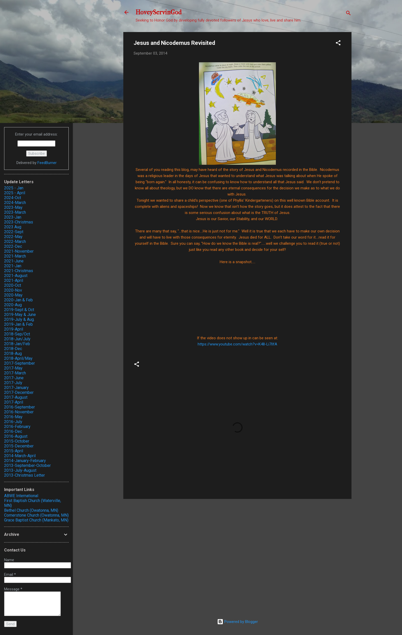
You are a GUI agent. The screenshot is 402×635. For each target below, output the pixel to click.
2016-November (19, 411)
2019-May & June (20, 314)
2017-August (15, 397)
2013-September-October (27, 465)
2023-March (15, 212)
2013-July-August (20, 470)
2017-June (14, 377)
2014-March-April (20, 455)
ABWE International (21, 495)
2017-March (15, 373)
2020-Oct (12, 285)
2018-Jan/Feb (17, 343)
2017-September (19, 363)
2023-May (13, 207)
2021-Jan (12, 265)
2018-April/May (18, 358)
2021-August (15, 275)
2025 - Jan (13, 188)
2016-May (13, 416)
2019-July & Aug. (19, 319)
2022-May (13, 236)
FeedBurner (47, 162)
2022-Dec (13, 246)
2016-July (13, 421)
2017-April (13, 402)
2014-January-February (25, 460)
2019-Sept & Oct (19, 309)
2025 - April (14, 192)
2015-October (16, 441)
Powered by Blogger (237, 621)
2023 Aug (12, 226)
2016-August (15, 436)
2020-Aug (13, 304)
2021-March (15, 256)
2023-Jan (12, 217)
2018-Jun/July (17, 338)
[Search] (348, 14)
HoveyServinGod (159, 12)
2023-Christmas (18, 222)
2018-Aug (13, 353)
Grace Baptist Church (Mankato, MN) (36, 520)
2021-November (19, 251)
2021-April (13, 280)
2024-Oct (12, 197)
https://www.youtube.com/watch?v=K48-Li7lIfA (237, 344)
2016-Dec (13, 431)
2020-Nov (13, 290)
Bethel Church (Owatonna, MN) (31, 510)
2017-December (19, 392)
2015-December (19, 446)
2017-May (13, 368)
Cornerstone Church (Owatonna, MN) (36, 515)
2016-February (17, 426)
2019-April (13, 329)
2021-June (14, 261)
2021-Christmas (18, 270)
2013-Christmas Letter (24, 475)
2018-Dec (13, 348)
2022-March (15, 241)
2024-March (15, 202)
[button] (338, 44)
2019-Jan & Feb (18, 324)
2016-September (19, 407)
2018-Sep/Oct (17, 334)
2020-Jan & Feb (18, 300)
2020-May (13, 295)
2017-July (13, 382)
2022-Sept (13, 231)
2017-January (16, 387)
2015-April (13, 450)
